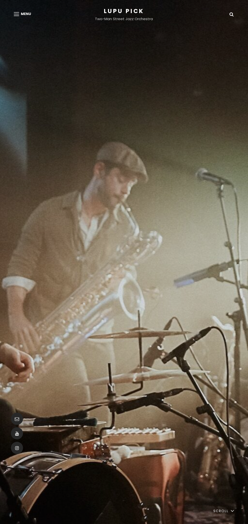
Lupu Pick (124, 11)
